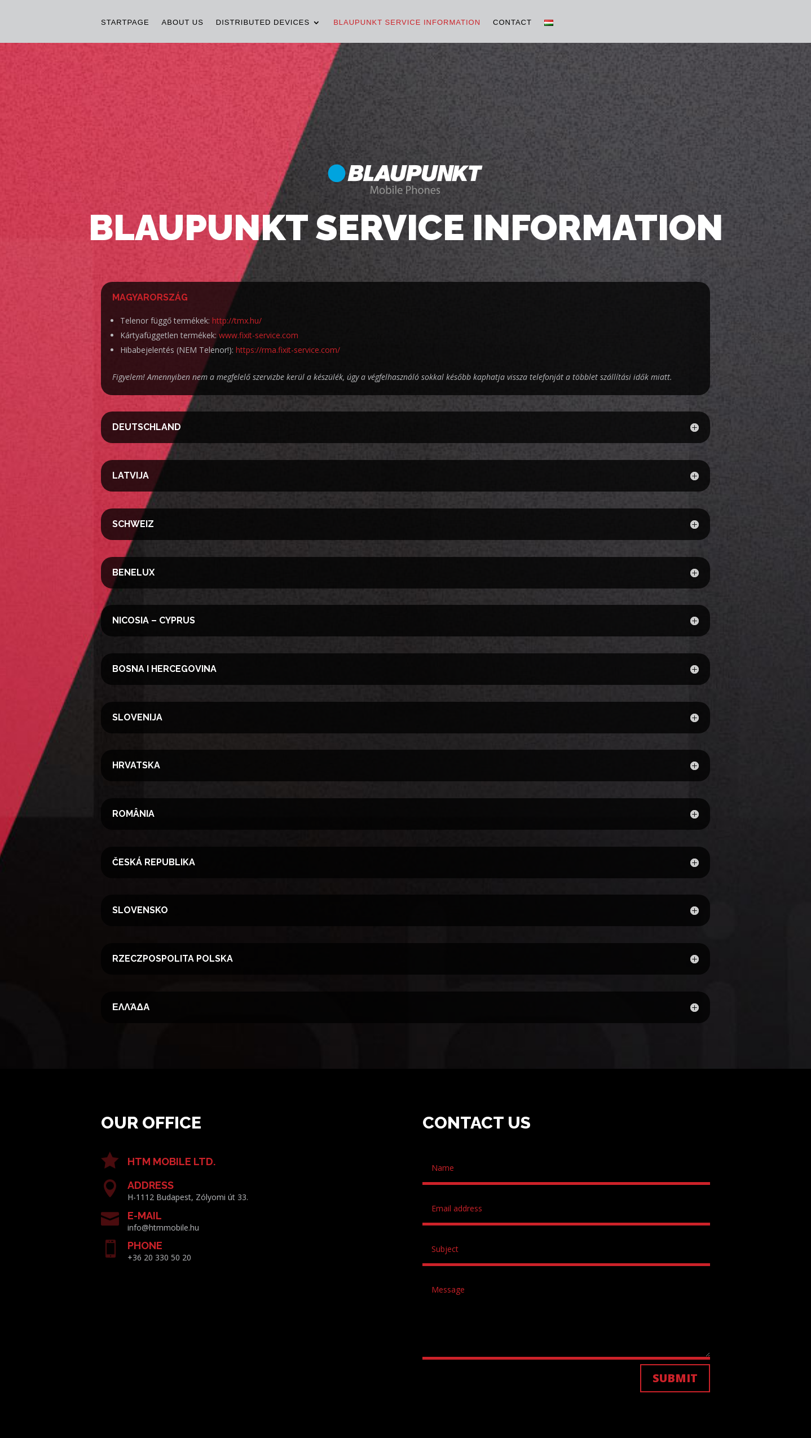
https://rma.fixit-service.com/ (288, 349)
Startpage (125, 22)
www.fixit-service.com (258, 335)
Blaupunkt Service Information (407, 22)
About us (183, 22)
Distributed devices (263, 22)
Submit (675, 1378)
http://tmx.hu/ (237, 320)
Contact (512, 22)
